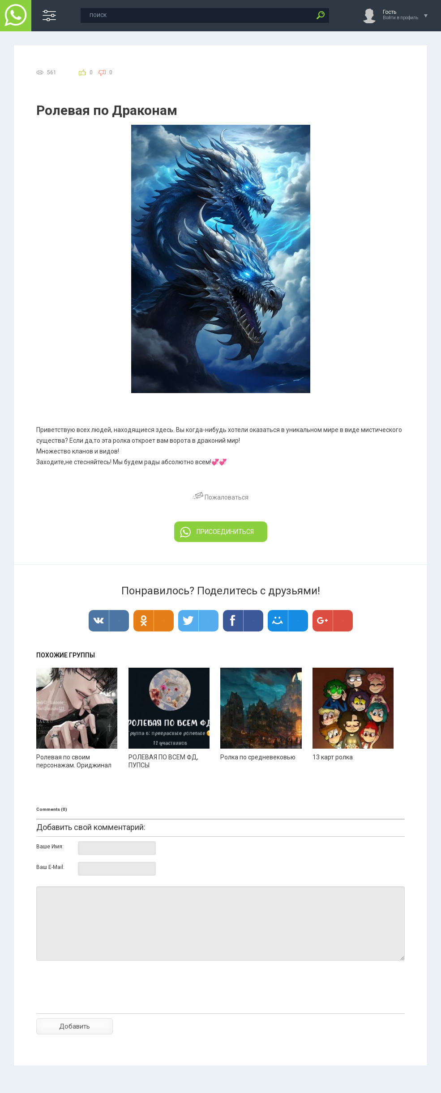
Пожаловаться (220, 497)
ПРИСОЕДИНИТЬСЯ (217, 532)
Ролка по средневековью (257, 757)
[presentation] (104, 1002)
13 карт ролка (333, 757)
